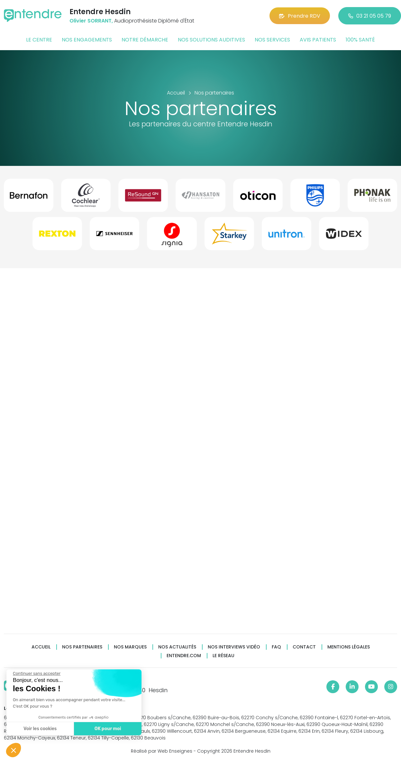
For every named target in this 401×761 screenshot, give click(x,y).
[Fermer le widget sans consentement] (36, 673)
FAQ (276, 647)
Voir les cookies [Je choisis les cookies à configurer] (39, 728)
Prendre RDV (299, 16)
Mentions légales (348, 647)
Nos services (272, 39)
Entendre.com (184, 655)
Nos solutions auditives (211, 39)
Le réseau (223, 655)
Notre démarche (145, 39)
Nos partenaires (82, 647)
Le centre (39, 39)
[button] (13, 750)
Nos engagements (87, 39)
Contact (304, 647)
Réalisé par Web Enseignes (161, 751)
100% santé (360, 39)
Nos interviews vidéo (234, 647)
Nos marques (130, 647)
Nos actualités (177, 647)
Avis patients (318, 39)
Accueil (41, 647)
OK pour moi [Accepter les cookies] (107, 728)
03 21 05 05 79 (369, 16)
